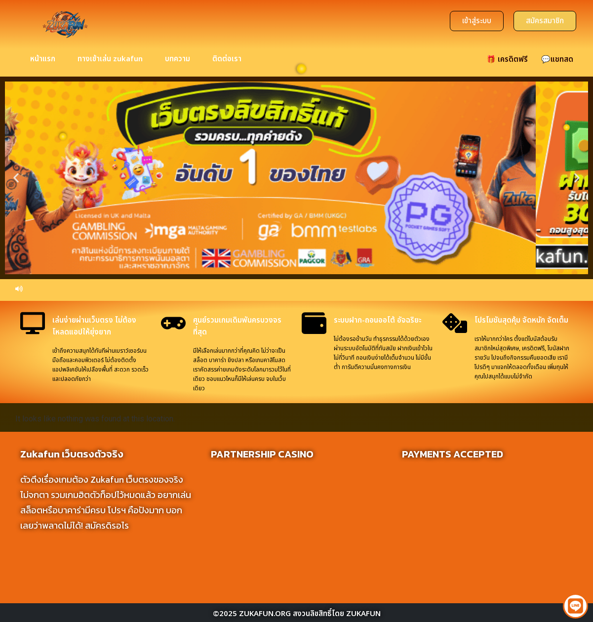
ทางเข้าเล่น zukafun (110, 66)
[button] (16, 184)
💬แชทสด (557, 66)
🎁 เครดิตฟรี (507, 66)
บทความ (177, 66)
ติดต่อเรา (226, 66)
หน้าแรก (42, 66)
